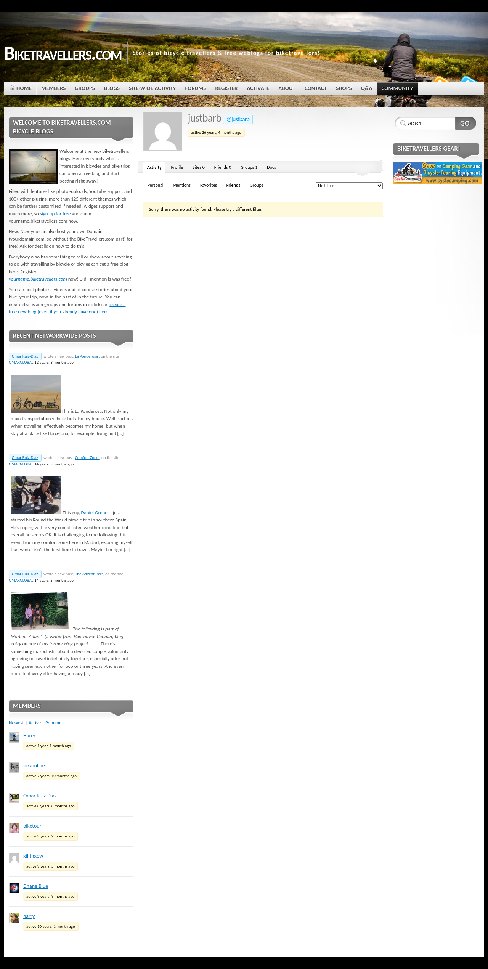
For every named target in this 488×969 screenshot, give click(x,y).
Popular (53, 722)
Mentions (182, 185)
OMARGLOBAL (21, 362)
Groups (249, 167)
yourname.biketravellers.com (38, 279)
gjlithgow (33, 856)
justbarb (204, 118)
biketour (32, 826)
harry (29, 916)
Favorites (208, 185)
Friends (222, 167)
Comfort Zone (87, 457)
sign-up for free (55, 214)
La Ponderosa (87, 356)
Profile (177, 167)
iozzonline (34, 765)
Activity (154, 167)
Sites (199, 167)
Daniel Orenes (96, 512)
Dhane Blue (35, 886)
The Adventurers (89, 573)
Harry (29, 735)
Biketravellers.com (63, 53)
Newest (16, 722)
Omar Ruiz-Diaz (25, 356)
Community (397, 90)
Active (35, 722)
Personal (156, 185)
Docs (271, 167)
